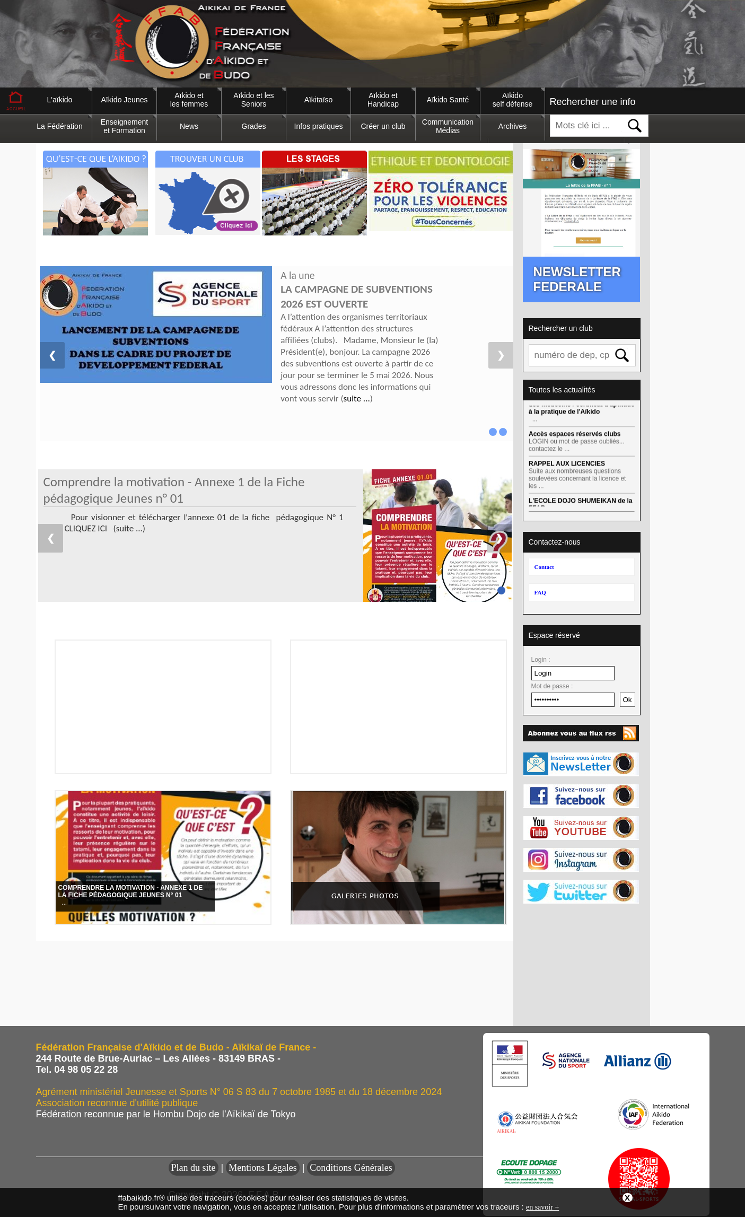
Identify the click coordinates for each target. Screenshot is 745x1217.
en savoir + (542, 1207)
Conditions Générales (351, 1167)
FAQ (540, 592)
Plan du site (193, 1167)
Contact (544, 567)
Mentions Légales (262, 1167)
